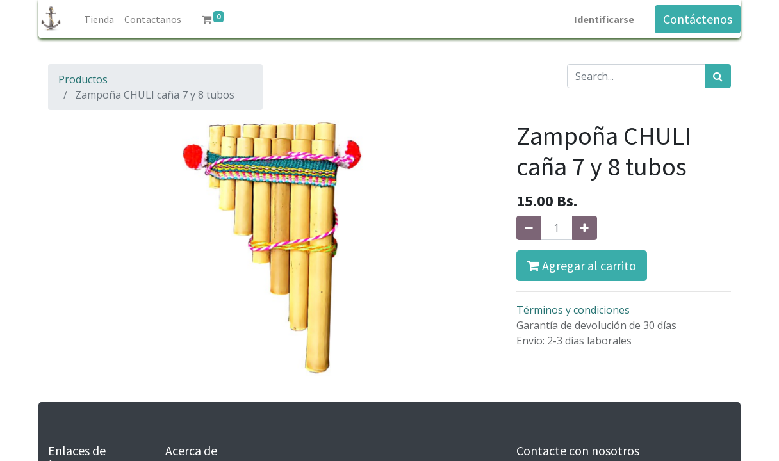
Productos (83, 79)
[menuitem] (99, 19)
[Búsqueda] (718, 76)
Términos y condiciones (573, 310)
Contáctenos (697, 19)
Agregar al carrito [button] (581, 265)
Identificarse (604, 19)
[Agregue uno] (584, 228)
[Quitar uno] (528, 228)
